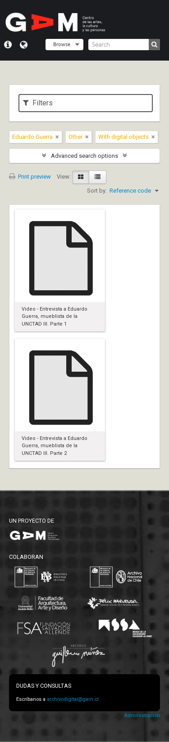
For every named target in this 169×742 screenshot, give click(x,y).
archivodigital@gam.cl (73, 699)
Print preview (30, 176)
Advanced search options (84, 155)
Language (24, 44)
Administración (142, 715)
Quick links (8, 44)
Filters (38, 103)
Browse (61, 44)
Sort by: (97, 190)
